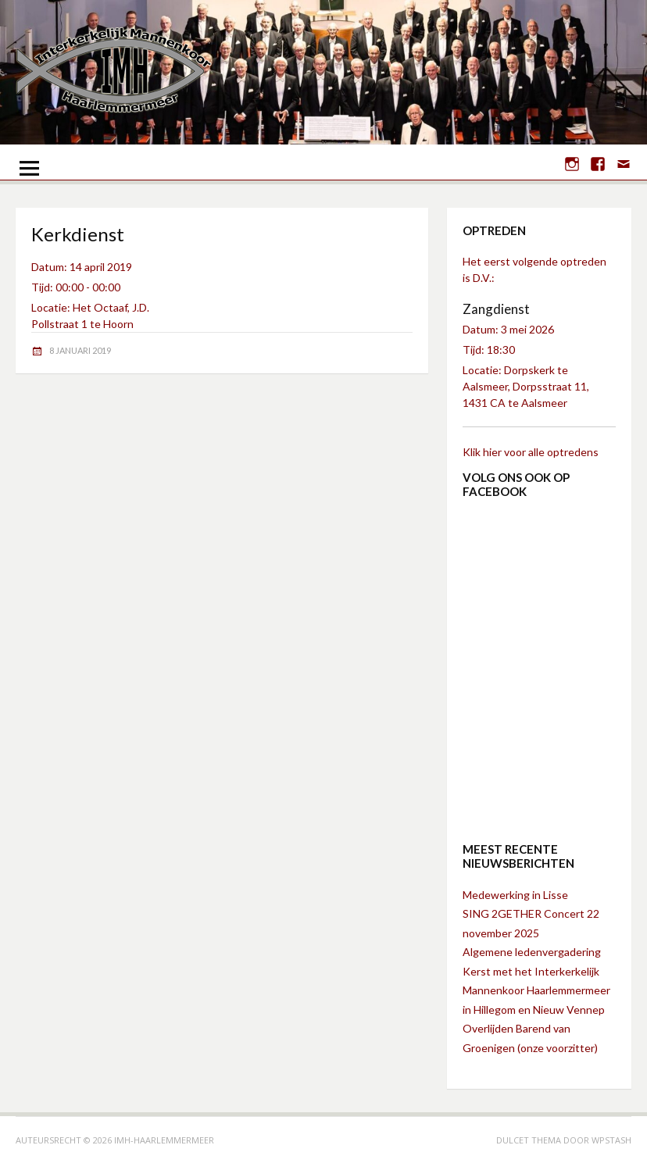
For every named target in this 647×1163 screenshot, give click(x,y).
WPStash (611, 1140)
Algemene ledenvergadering (532, 951)
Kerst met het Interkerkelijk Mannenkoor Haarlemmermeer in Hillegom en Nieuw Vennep (536, 990)
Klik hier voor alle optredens (531, 451)
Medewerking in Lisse (515, 894)
